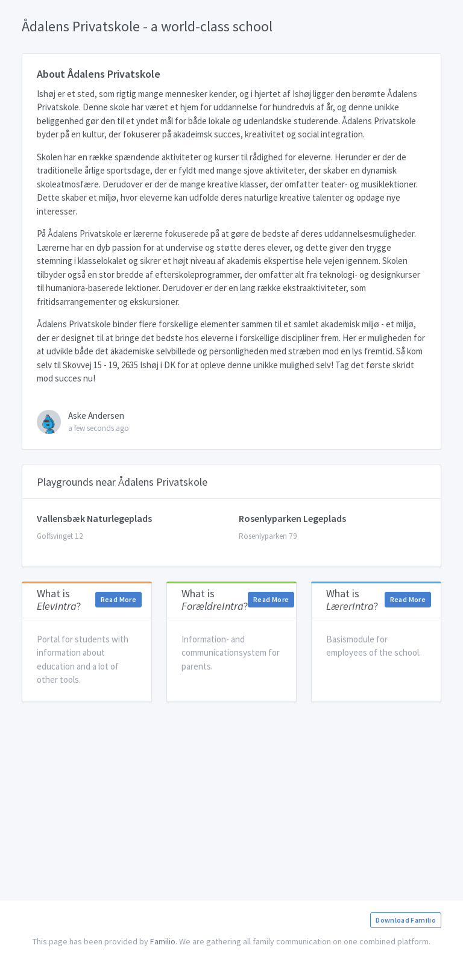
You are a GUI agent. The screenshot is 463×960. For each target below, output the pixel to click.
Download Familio (406, 919)
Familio (162, 941)
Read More (118, 599)
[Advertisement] (231, 801)
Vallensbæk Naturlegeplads (94, 518)
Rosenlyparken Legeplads (292, 518)
